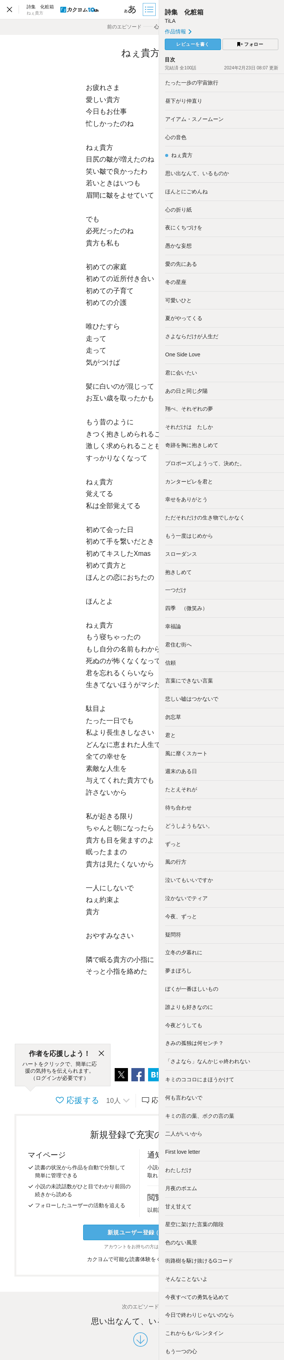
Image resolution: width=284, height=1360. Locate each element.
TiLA (170, 21)
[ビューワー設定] (130, 9)
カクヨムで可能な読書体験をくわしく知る (140, 1259)
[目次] (150, 9)
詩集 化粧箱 (184, 12)
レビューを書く (193, 44)
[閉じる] (101, 1054)
